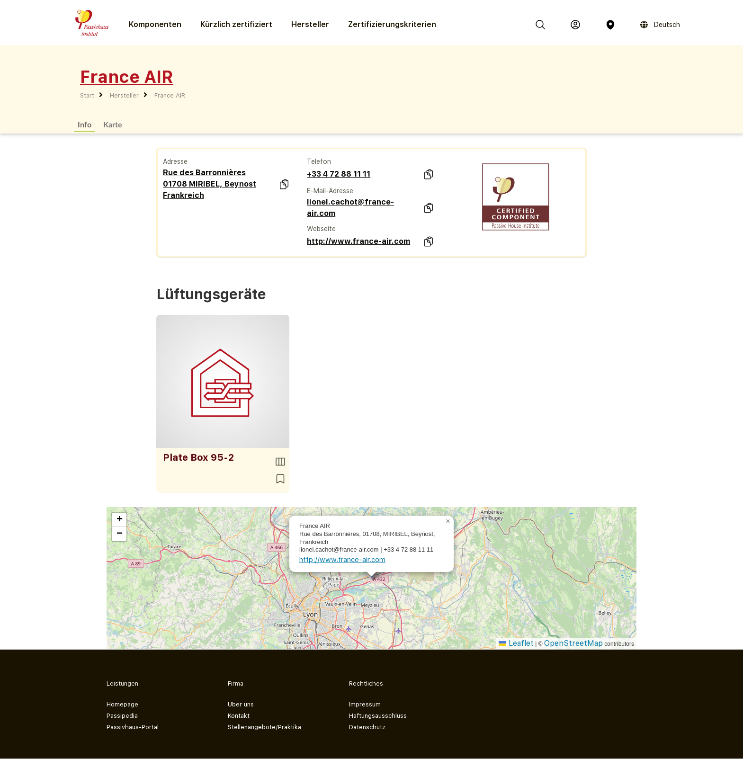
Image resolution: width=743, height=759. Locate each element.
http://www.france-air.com (358, 241)
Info (84, 124)
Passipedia (122, 715)
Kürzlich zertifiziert (236, 24)
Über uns (241, 704)
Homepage (122, 704)
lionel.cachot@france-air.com (350, 207)
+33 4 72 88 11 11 (338, 174)
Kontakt (239, 715)
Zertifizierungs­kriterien (392, 24)
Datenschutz (367, 727)
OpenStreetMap (573, 643)
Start (87, 95)
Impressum (365, 704)
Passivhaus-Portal (133, 727)
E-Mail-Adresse (330, 191)
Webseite (321, 228)
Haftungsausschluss (378, 715)
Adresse (175, 161)
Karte (112, 124)
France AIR (169, 95)
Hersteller (310, 24)
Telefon (319, 161)
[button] (448, 521)
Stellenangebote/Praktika (264, 727)
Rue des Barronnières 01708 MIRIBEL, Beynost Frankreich (209, 184)
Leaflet (516, 643)
